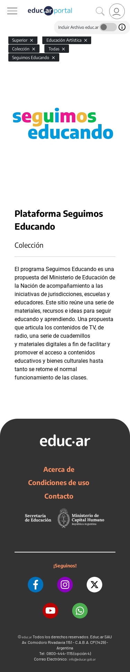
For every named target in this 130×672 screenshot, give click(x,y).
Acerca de (59, 469)
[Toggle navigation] (6, 4)
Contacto (58, 496)
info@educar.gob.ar (82, 659)
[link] (117, 11)
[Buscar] (100, 11)
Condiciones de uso (58, 482)
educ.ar (27, 637)
